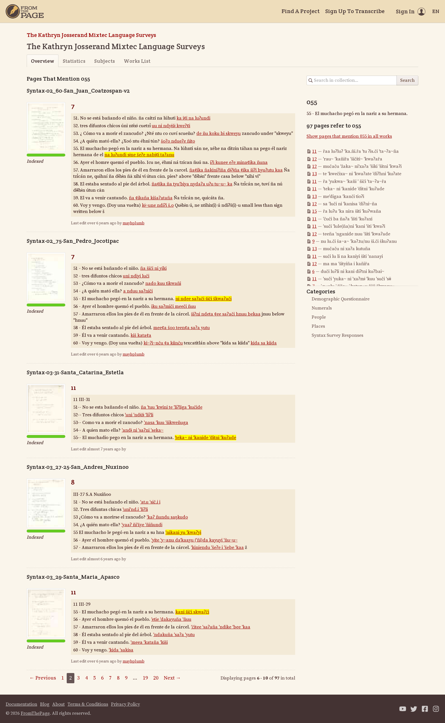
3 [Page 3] (78, 678)
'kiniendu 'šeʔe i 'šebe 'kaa (217, 547)
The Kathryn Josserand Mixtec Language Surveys (91, 35)
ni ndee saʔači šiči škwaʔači (203, 299)
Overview (42, 61)
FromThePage (35, 713)
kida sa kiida (264, 343)
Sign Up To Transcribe (355, 11)
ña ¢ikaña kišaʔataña (151, 198)
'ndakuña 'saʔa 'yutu (174, 635)
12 (314, 159)
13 (314, 174)
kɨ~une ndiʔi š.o (158, 205)
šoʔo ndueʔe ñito (178, 141)
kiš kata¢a (141, 335)
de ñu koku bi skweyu (218, 133)
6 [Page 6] (102, 678)
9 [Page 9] (126, 678)
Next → (172, 678)
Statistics (74, 61)
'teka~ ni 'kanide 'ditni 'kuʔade (205, 437)
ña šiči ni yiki (153, 268)
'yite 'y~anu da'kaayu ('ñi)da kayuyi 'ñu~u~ (194, 540)
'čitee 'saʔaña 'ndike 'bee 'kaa (220, 627)
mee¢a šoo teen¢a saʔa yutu (181, 328)
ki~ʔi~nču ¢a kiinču (163, 343)
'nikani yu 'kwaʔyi (183, 532)
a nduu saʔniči (138, 291)
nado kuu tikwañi (163, 283)
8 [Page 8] (118, 678)
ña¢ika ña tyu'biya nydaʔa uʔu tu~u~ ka (192, 184)
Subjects (104, 61)
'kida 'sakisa (121, 650)
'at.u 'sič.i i (150, 502)
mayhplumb (133, 223)
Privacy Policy (125, 704)
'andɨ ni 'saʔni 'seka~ (142, 430)
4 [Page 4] (86, 678)
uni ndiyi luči (136, 276)
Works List (137, 61)
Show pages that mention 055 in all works (349, 136)
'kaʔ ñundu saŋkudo (167, 517)
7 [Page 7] (110, 678)
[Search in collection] (352, 80)
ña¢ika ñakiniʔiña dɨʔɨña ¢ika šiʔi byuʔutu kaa (236, 170)
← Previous (42, 678)
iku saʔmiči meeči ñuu (173, 306)
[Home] (25, 11)
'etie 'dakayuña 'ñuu (171, 619)
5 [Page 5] (94, 678)
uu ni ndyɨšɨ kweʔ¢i (171, 126)
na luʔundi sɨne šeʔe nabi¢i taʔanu (139, 155)
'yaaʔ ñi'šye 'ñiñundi (141, 525)
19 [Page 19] (145, 678)
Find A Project (301, 11)
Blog (44, 704)
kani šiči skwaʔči (192, 612)
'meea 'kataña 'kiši (149, 642)
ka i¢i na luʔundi (193, 118)
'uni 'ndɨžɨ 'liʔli (139, 415)
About (58, 704)
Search (407, 80)
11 (73, 387)
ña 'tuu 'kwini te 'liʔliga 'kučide (171, 407)
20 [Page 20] (155, 678)
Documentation (21, 704)
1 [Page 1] (62, 678)
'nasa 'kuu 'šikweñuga (166, 422)
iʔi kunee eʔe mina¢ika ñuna (239, 162)
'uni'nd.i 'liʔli (135, 509)
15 (314, 211)
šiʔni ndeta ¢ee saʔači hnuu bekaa (226, 314)
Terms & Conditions (88, 704)
